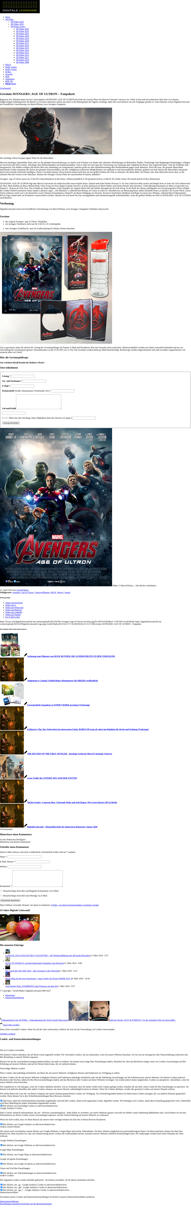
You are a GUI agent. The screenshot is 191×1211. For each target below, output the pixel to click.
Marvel (60, 595)
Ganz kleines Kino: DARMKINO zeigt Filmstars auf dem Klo (31, 992)
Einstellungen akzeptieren (11, 1210)
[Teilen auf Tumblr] (13, 617)
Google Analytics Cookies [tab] (11, 1114)
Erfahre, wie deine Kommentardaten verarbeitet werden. (75, 911)
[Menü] (10, 84)
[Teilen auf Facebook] (14, 605)
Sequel (67, 595)
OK (1, 1040)
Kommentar (6, 892)
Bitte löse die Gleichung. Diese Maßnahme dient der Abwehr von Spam (41, 421)
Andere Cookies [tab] (7, 1181)
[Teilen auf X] (10, 608)
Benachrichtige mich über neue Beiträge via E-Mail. (25, 902)
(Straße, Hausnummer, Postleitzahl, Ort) (26, 391)
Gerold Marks (22, 593)
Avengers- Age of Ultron (22, 595)
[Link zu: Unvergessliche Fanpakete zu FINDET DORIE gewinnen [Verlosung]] (45, 708)
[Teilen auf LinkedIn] (13, 615)
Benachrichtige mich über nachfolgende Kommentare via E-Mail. (31, 897)
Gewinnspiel (5, 88)
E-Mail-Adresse (7, 864)
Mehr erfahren (9, 1040)
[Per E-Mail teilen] (12, 620)
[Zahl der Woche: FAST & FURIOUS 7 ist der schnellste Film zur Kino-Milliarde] (132, 1026)
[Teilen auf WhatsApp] (14, 610)
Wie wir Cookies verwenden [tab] (12, 1056)
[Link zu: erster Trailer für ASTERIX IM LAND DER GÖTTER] (38, 781)
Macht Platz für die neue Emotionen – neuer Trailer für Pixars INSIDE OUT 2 (38, 984)
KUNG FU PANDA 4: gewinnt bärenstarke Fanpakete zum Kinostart (34, 969)
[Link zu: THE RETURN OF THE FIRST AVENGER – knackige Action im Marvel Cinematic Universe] (56, 756)
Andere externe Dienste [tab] (10, 1133)
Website (3, 869)
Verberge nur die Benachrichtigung (37, 1210)
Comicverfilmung (41, 595)
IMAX (53, 595)
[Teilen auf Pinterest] (13, 613)
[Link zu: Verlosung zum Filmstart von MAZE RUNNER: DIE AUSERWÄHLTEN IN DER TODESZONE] (57, 659)
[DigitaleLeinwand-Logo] (20, 12)
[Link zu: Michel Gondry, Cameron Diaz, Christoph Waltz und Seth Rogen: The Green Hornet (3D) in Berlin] (58, 805)
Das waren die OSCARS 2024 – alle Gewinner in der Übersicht (32, 977)
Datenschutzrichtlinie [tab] (9, 1198)
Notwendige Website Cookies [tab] (12, 1074)
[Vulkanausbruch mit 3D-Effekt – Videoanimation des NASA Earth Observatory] (44, 1026)
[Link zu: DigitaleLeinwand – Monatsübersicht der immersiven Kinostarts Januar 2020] (48, 829)
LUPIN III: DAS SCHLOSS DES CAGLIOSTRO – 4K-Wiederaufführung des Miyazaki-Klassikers (47, 961)
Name (3, 859)
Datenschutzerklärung (9, 1207)
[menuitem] (98, 17)
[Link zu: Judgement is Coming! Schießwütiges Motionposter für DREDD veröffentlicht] (49, 683)
